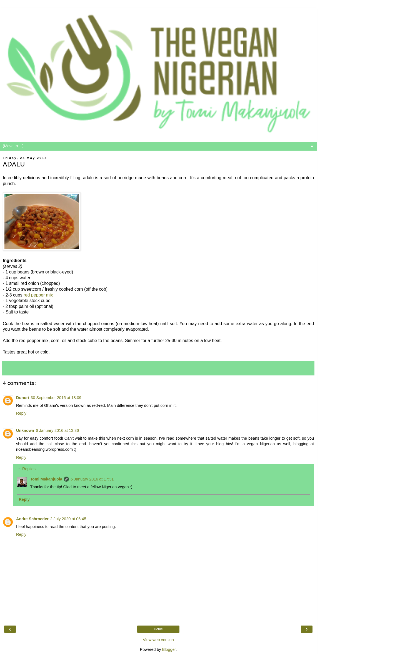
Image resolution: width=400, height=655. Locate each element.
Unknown (25, 430)
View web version (158, 639)
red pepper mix (38, 295)
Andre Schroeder (32, 519)
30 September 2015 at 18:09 (56, 397)
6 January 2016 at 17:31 (92, 479)
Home (158, 629)
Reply (21, 413)
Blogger (169, 649)
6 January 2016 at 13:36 (57, 430)
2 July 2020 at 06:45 (68, 519)
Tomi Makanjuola (46, 479)
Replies (29, 469)
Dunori (22, 397)
